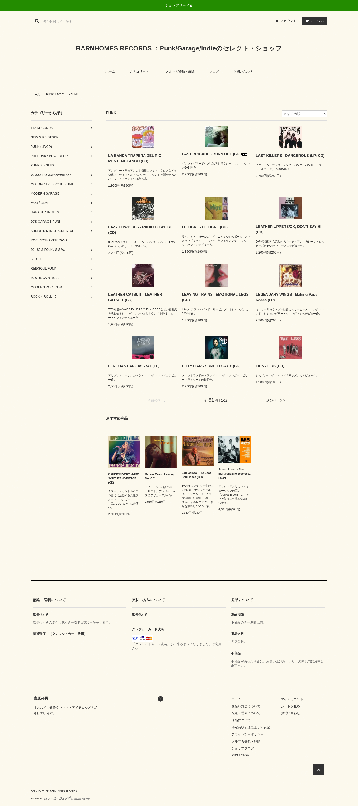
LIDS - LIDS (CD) (270, 366)
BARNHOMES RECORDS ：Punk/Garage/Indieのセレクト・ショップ (179, 48)
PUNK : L (76, 94)
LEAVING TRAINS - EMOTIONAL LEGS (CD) (215, 297)
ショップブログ (243, 748)
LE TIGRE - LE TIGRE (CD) (205, 227)
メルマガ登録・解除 (180, 71)
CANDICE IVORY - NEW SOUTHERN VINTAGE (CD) (123, 478)
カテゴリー (140, 71)
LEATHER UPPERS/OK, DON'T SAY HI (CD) (288, 229)
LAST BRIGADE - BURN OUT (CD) (215, 154)
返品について (241, 720)
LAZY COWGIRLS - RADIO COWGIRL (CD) (140, 230)
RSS (235, 755)
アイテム (314, 21)
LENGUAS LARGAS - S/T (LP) (134, 366)
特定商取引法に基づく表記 (251, 727)
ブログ (214, 71)
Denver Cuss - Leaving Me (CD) (159, 476)
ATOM (244, 755)
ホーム (110, 71)
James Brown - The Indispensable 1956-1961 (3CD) (234, 473)
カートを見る (290, 706)
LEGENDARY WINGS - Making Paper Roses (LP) (287, 297)
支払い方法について (246, 706)
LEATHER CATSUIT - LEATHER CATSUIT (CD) (135, 297)
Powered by (60, 798)
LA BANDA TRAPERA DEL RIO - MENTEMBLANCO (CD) (135, 158)
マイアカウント (292, 699)
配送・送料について (246, 713)
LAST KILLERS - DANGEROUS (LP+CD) (290, 156)
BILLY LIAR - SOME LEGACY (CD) (211, 366)
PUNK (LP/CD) (55, 94)
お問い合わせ (243, 71)
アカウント (288, 21)
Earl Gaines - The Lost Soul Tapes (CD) (196, 475)
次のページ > (275, 400)
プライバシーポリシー (247, 734)
